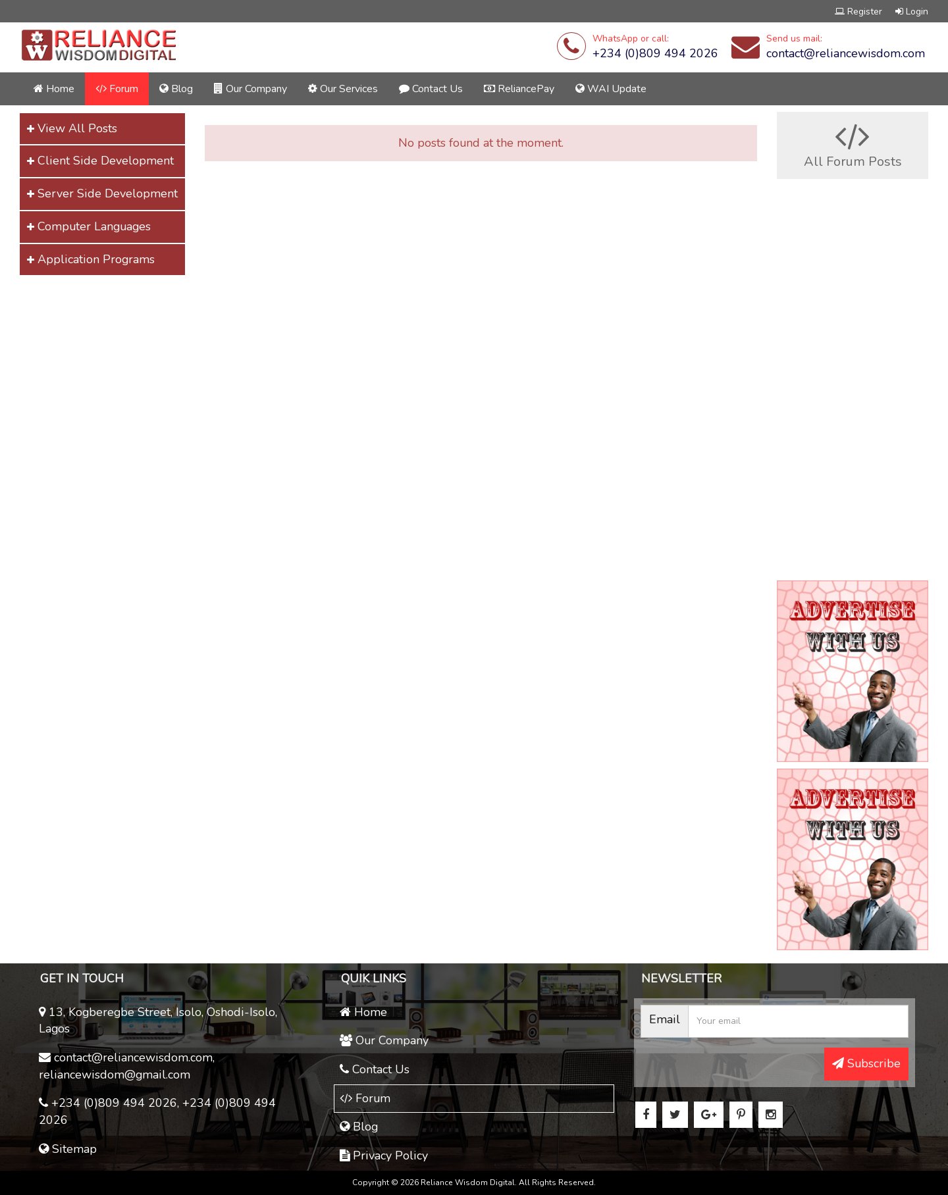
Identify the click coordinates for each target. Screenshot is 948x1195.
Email (664, 1019)
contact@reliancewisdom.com (845, 53)
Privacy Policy (384, 1155)
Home (54, 89)
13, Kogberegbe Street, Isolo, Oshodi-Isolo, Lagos (158, 1020)
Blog (176, 89)
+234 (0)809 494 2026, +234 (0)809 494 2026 (157, 1111)
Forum (116, 89)
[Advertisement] (118, 357)
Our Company (250, 89)
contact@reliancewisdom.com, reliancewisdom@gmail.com (127, 1066)
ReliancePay (519, 89)
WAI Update (610, 89)
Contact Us (431, 89)
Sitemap (68, 1149)
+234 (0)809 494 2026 (655, 53)
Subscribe (866, 1063)
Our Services (343, 89)
